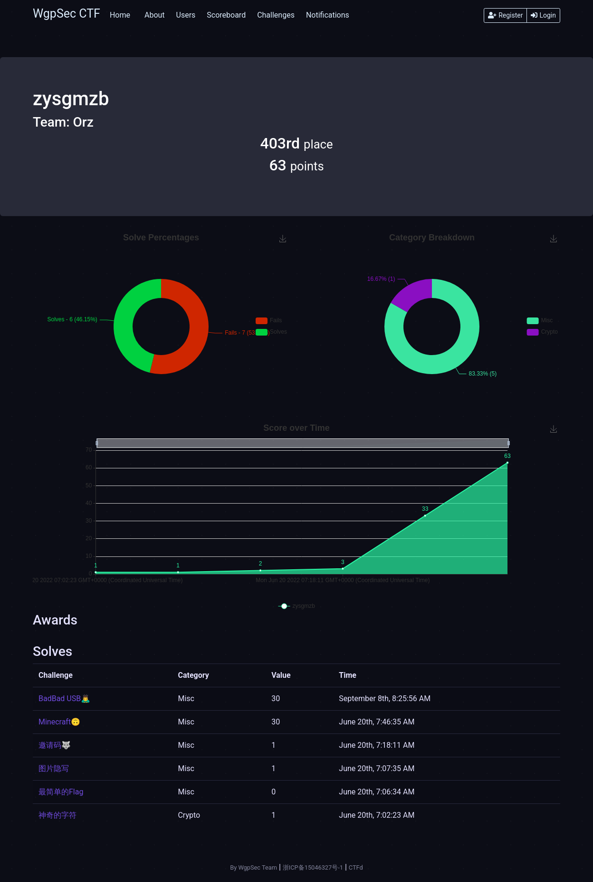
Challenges (276, 15)
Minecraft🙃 (59, 721)
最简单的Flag (60, 791)
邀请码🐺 (54, 745)
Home (120, 15)
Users (186, 15)
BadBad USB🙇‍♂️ (64, 698)
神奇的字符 (57, 815)
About (154, 15)
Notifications (327, 15)
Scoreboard (226, 15)
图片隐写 (53, 768)
